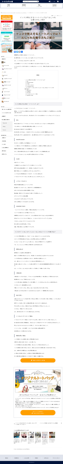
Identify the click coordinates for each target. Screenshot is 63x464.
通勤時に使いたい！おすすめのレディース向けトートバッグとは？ (52, 440)
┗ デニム (3, 126)
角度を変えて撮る (30, 95)
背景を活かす (29, 90)
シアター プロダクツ (30, 85)
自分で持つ (29, 92)
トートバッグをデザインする (6, 112)
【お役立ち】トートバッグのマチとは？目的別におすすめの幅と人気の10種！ (17, 441)
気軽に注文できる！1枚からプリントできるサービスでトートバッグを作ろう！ (31, 441)
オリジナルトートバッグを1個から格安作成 (8, 1)
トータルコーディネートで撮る (32, 94)
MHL (27, 81)
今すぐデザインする (38, 360)
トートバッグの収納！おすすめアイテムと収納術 (49, 423)
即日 (4, 26)
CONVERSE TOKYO (30, 86)
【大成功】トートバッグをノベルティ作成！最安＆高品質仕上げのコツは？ (38, 441)
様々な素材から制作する (6, 119)
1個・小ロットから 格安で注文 (6, 109)
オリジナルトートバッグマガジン (21, 12)
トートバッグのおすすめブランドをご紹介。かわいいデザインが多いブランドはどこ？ (26, 424)
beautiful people (30, 82)
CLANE (28, 83)
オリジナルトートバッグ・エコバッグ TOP (8, 12)
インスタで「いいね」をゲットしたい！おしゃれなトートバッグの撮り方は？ (39, 88)
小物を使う (29, 91)
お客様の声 (3, 116)
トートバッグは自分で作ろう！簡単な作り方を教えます (24, 440)
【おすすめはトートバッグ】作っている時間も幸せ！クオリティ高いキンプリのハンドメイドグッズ (45, 441)
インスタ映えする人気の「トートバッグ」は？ (35, 80)
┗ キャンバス (4, 123)
